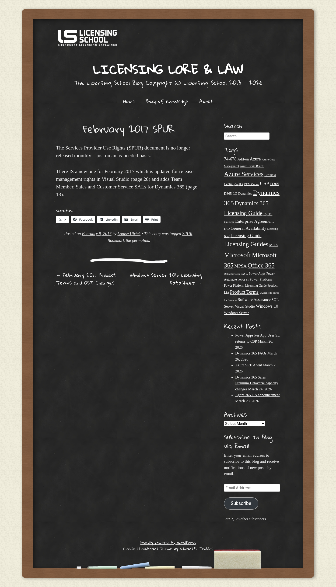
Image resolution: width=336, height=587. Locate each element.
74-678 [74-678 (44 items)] (230, 158)
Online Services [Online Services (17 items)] (232, 274)
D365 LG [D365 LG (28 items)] (230, 193)
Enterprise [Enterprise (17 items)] (229, 222)
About (206, 101)
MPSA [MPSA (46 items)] (240, 266)
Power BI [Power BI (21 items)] (243, 279)
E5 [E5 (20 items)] (264, 214)
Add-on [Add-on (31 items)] (243, 159)
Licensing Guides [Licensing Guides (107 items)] (246, 244)
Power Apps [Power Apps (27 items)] (257, 273)
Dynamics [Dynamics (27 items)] (245, 193)
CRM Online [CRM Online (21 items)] (251, 184)
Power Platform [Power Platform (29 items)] (261, 279)
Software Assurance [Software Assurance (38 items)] (254, 299)
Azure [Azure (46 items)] (255, 158)
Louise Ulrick (129, 233)
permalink (140, 240)
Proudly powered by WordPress (168, 542)
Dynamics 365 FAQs (250, 353)
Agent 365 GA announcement (257, 395)
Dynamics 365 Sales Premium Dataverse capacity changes (256, 383)
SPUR (187, 233)
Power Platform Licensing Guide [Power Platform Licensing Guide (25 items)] (245, 285)
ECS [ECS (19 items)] (269, 214)
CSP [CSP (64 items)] (264, 183)
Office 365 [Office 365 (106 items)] (261, 265)
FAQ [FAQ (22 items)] (227, 228)
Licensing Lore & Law (168, 69)
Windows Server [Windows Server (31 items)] (236, 313)
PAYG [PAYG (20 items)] (244, 273)
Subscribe (241, 503)
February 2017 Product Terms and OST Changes (86, 278)
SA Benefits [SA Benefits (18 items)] (265, 292)
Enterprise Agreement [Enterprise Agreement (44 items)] (254, 221)
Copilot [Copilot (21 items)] (238, 184)
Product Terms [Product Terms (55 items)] (244, 292)
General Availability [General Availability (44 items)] (248, 228)
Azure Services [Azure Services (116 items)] (243, 173)
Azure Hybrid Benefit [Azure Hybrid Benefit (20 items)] (252, 166)
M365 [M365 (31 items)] (273, 245)
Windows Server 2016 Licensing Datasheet (166, 278)
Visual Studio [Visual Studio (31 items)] (245, 306)
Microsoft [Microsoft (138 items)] (237, 255)
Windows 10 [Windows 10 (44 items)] (267, 306)
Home (129, 101)
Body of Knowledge (167, 101)
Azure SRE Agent (248, 365)
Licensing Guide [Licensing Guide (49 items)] (246, 235)
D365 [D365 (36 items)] (274, 184)
